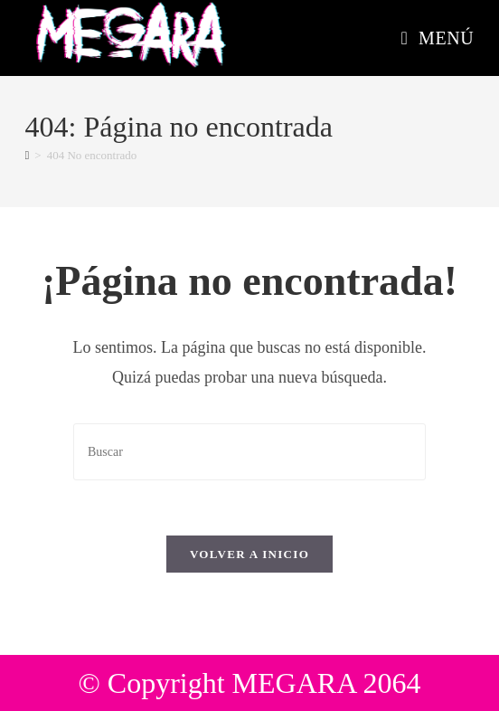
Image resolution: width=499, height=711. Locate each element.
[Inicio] (27, 155)
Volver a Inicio (249, 554)
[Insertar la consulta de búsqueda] (249, 451)
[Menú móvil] (438, 38)
